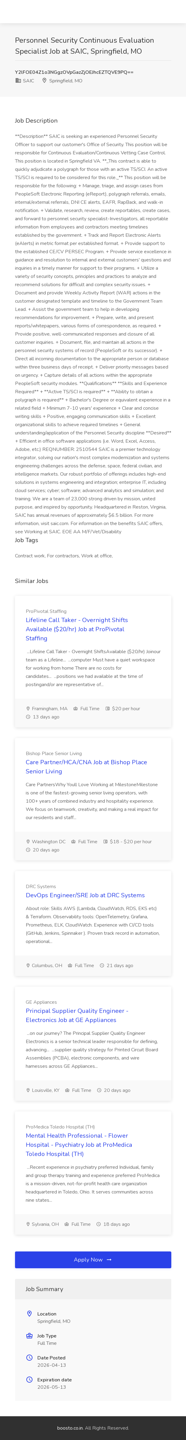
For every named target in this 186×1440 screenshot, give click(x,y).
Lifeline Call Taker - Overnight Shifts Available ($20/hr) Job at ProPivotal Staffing (77, 629)
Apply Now (93, 1259)
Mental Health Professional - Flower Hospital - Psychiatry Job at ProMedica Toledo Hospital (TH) (79, 1145)
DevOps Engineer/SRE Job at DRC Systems (85, 895)
